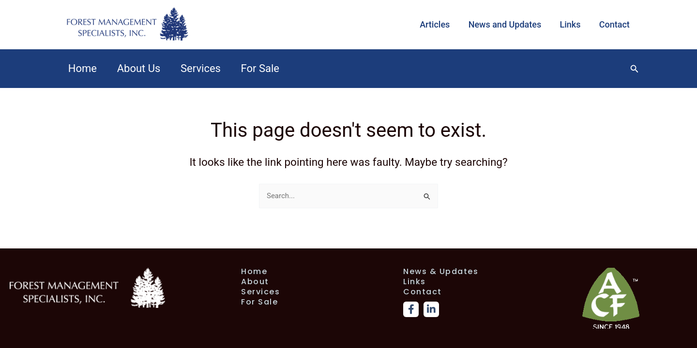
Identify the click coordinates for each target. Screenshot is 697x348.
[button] (634, 69)
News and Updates (507, 24)
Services (203, 68)
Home (83, 68)
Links (571, 24)
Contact (615, 24)
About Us (140, 68)
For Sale (264, 68)
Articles (439, 24)
